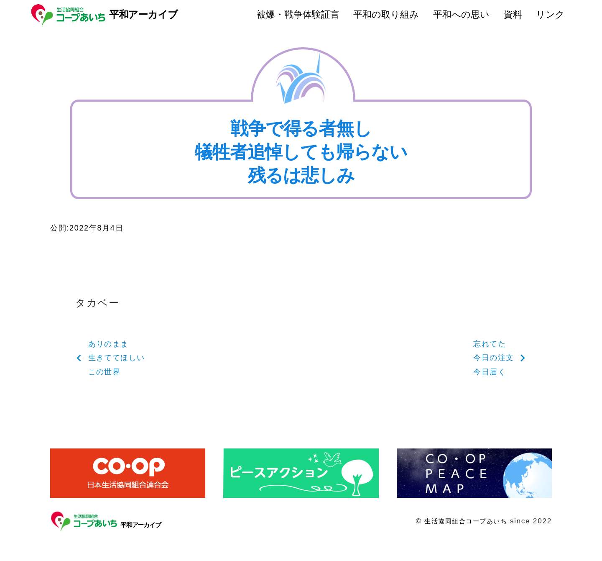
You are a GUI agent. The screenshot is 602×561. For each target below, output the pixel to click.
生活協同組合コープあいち (460, 528)
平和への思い (461, 14)
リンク (550, 14)
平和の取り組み (386, 14)
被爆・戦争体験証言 (298, 14)
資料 (513, 14)
